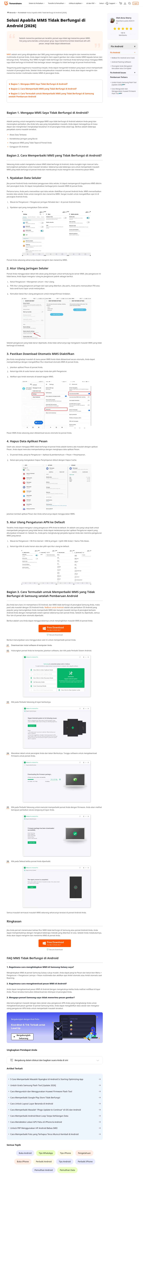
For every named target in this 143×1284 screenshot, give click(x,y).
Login (136, 3)
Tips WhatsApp (46, 1153)
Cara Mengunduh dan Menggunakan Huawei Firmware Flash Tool (124, 91)
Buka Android (25, 1153)
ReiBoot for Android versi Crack (123, 58)
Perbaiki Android (44, 1161)
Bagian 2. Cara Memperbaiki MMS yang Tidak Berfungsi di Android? (44, 88)
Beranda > (13, 13)
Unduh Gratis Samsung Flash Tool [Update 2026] (124, 83)
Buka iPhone (23, 1161)
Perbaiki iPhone (85, 1161)
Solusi (101, 3)
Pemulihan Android (44, 1170)
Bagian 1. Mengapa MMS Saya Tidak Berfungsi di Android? (39, 84)
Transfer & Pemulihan (56, 3)
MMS (9, 54)
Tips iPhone (65, 1153)
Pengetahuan (84, 1153)
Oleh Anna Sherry (123, 18)
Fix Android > (22, 13)
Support (110, 3)
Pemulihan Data (67, 1170)
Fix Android (117, 46)
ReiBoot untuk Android (54, 607)
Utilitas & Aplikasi (75, 3)
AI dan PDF (90, 3)
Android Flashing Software (121, 62)
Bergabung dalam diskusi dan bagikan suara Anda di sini (41, 1060)
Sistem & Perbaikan (36, 3)
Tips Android (65, 1161)
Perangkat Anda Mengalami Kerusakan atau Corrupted (122, 67)
